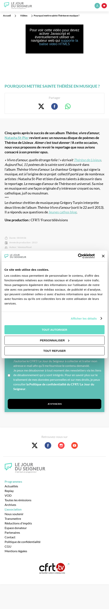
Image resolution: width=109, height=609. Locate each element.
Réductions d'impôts (18, 523)
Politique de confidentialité (22, 542)
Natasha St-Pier (17, 138)
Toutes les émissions (18, 500)
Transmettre (13, 518)
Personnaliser (54, 340)
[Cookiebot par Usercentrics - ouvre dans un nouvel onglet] (78, 256)
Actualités (11, 486)
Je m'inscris (55, 403)
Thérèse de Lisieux (87, 160)
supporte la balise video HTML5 (58, 42)
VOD (8, 495)
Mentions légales (16, 551)
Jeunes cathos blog (63, 212)
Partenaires (12, 532)
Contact (10, 537)
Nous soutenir (14, 514)
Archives (10, 504)
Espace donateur (16, 528)
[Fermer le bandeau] (103, 256)
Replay (9, 491)
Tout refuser (54, 350)
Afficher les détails (84, 318)
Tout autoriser (54, 329)
